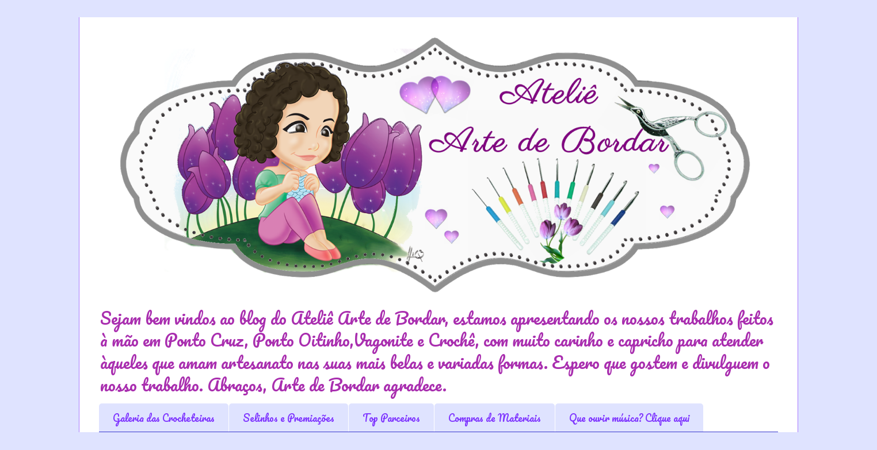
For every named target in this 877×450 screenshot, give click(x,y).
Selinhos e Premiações (288, 418)
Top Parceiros (391, 418)
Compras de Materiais (494, 418)
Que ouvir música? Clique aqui (629, 418)
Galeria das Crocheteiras (164, 418)
